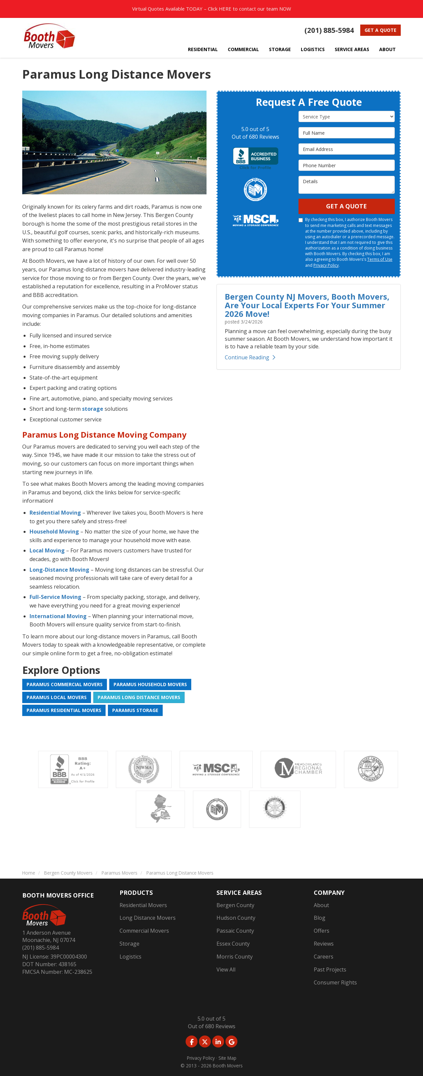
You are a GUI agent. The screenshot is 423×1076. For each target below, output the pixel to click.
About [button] (387, 49)
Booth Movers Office (58, 895)
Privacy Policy (326, 265)
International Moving (58, 616)
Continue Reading (250, 357)
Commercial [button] (243, 49)
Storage (129, 943)
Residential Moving (55, 512)
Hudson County (235, 917)
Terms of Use (379, 259)
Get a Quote (380, 30)
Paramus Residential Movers (64, 710)
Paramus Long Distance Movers (139, 697)
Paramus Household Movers (150, 684)
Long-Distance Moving (59, 569)
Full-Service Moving (55, 597)
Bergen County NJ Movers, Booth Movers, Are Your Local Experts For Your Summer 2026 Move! (307, 305)
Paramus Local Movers (57, 697)
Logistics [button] (313, 49)
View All (225, 969)
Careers (323, 956)
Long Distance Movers (148, 917)
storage (92, 408)
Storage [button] (280, 49)
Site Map (227, 1058)
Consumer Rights (335, 982)
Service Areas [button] (352, 49)
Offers (321, 930)
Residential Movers (143, 905)
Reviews (324, 943)
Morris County (234, 956)
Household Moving (54, 531)
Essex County (233, 943)
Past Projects (330, 969)
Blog (319, 917)
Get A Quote (346, 206)
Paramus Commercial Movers (65, 684)
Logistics (130, 956)
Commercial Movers (144, 930)
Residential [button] (203, 49)
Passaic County (235, 930)
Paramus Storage (135, 710)
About (321, 905)
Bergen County (235, 905)
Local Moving (47, 550)
